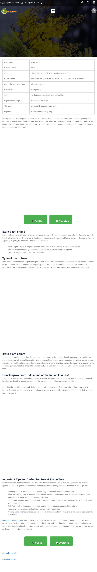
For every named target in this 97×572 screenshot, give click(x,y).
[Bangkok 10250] (41, 3)
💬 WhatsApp (62, 221)
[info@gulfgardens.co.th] (22, 3)
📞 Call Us (37, 221)
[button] (53, 11)
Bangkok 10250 (32, 3)
